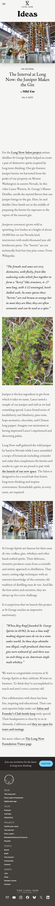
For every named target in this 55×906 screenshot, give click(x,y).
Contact (7, 884)
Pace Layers (9, 833)
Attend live (8, 817)
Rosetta (7, 841)
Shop (6, 877)
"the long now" (10, 794)
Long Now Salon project (26, 152)
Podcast (7, 810)
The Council (9, 857)
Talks (7, 806)
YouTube (7, 814)
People (8, 846)
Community (8, 861)
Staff (6, 853)
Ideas (7, 790)
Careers (7, 864)
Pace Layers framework (13, 797)
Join (6, 873)
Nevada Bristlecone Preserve (15, 837)
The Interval (27, 69)
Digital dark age (10, 801)
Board (6, 850)
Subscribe (46, 763)
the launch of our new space (19, 471)
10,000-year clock (11, 826)
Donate (8, 869)
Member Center (10, 880)
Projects (9, 822)
